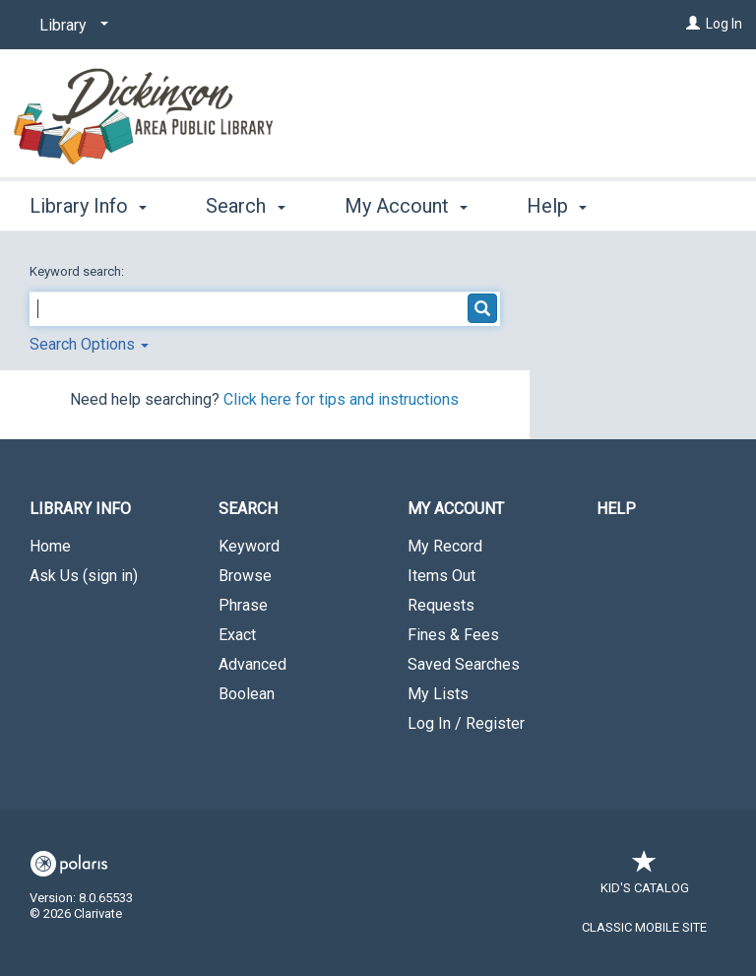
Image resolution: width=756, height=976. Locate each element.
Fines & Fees (453, 634)
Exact (237, 634)
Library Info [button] (88, 203)
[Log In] (693, 24)
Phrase (243, 605)
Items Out (441, 575)
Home (50, 546)
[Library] (70, 25)
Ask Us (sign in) (84, 575)
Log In (724, 24)
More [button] (565, 206)
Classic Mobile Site (644, 927)
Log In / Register (466, 723)
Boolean (247, 693)
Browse (245, 575)
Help (616, 508)
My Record (445, 546)
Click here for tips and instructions (341, 399)
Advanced (252, 664)
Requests (441, 605)
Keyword (249, 546)
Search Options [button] (89, 344)
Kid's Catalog (644, 878)
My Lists (438, 693)
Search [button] (245, 203)
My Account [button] (406, 203)
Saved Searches (464, 664)
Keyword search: (78, 271)
